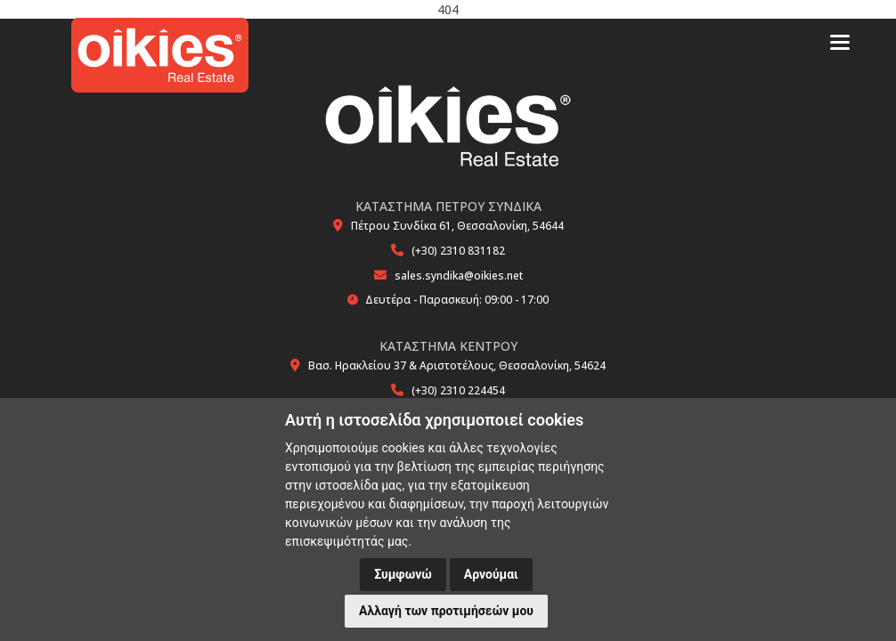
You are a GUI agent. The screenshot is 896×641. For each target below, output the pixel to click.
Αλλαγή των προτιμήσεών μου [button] (446, 611)
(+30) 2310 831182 (458, 250)
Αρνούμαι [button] (491, 574)
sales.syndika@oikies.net (459, 275)
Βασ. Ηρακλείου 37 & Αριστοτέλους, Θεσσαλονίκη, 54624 (457, 365)
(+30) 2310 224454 (458, 390)
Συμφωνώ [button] (403, 574)
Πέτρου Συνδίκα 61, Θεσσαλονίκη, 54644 (457, 225)
